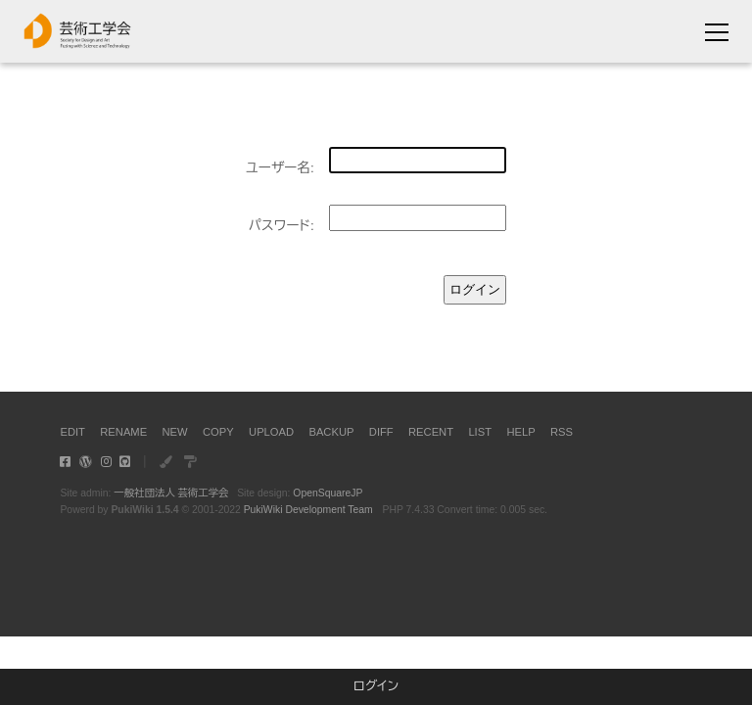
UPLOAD (271, 432)
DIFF (381, 432)
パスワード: (281, 225)
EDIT (72, 432)
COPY (218, 432)
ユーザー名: (280, 168)
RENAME (123, 432)
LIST (480, 432)
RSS (561, 432)
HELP (520, 432)
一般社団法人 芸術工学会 (171, 493)
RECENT (430, 432)
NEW (175, 432)
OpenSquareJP (327, 493)
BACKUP (330, 432)
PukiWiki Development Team (308, 509)
